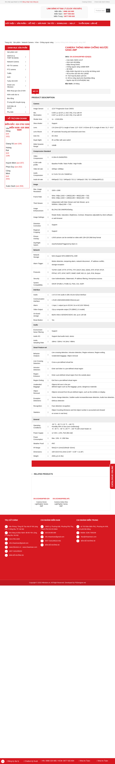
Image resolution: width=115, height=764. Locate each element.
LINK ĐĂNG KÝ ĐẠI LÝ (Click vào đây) (64, 9)
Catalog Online (87, 2)
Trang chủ (8, 42)
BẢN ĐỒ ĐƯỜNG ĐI (16, 555)
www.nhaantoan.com (30, 547)
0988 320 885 (68, 11)
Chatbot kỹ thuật (31, 761)
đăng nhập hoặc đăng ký (30, 2)
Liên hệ (94, 23)
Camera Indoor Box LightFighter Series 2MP (61, 504)
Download (63, 23)
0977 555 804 (69, 14)
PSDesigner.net (80, 583)
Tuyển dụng (84, 23)
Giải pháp (42, 23)
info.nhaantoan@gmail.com (18, 543)
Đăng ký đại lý (13, 761)
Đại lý (72, 23)
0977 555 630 (69, 16)
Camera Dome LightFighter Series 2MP (41, 504)
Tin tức (51, 23)
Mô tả (35, 91)
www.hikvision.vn (15, 547)
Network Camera (28, 42)
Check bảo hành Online (102, 2)
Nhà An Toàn (85, 761)
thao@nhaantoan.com (88, 537)
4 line (37, 42)
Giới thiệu (10, 23)
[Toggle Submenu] (26, 57)
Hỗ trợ (32, 23)
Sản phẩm (22, 23)
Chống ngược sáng (46, 42)
